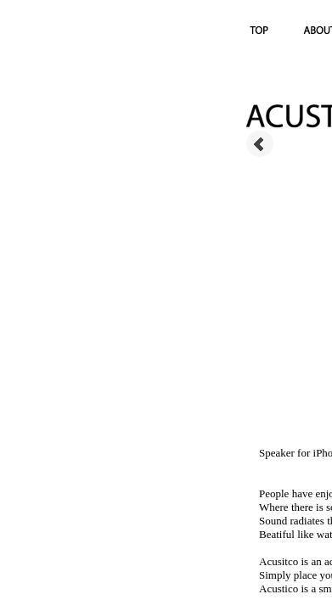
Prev (259, 144)
